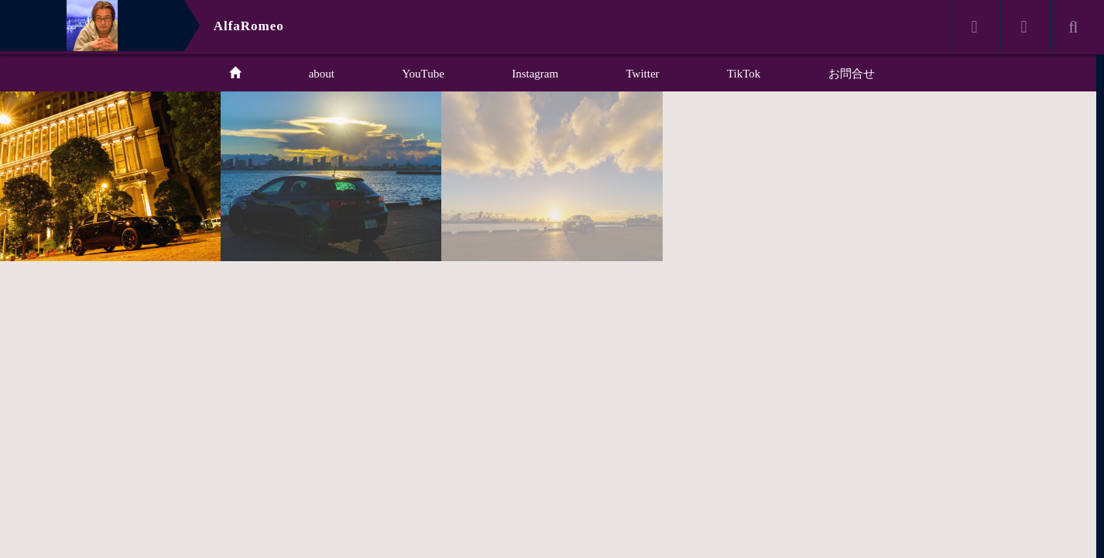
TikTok (743, 73)
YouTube (423, 73)
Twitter (643, 73)
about (321, 73)
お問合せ (851, 73)
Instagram (535, 73)
